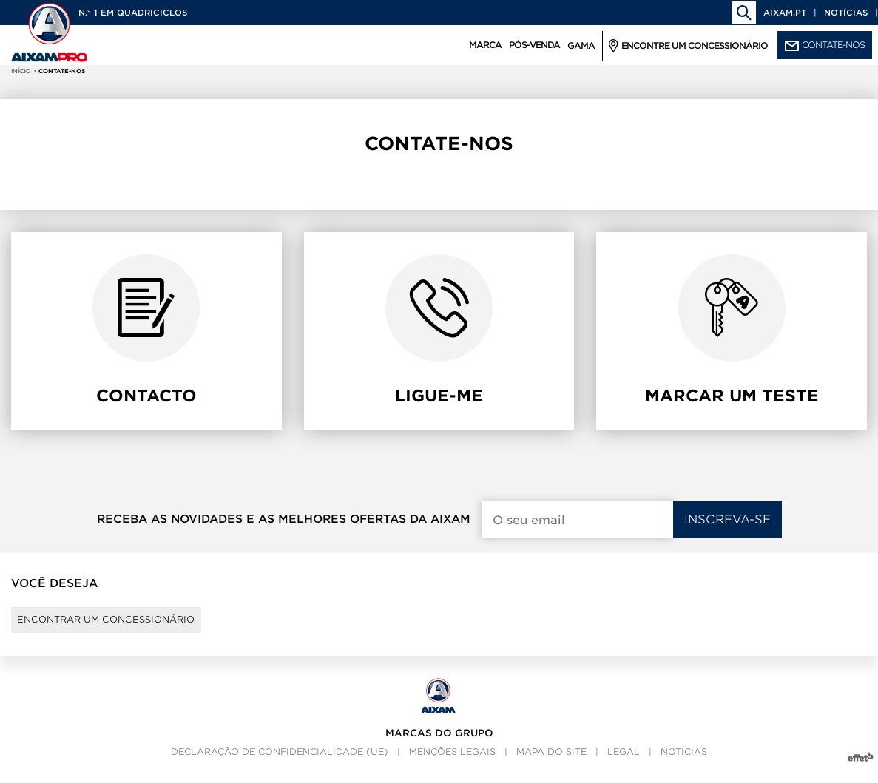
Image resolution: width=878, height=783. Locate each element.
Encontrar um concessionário (129, 626)
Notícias (846, 12)
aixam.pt (784, 12)
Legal (623, 764)
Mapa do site (551, 764)
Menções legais (452, 764)
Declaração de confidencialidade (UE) (279, 764)
